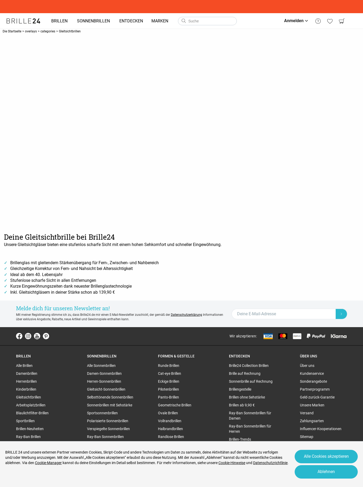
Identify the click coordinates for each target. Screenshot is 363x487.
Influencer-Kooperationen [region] (320, 429)
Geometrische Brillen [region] (174, 405)
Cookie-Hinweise (231, 463)
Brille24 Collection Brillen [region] (249, 365)
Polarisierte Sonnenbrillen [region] (107, 421)
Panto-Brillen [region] (168, 397)
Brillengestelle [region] (240, 389)
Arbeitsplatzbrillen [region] (30, 405)
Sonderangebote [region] (313, 381)
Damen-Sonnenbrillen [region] (104, 373)
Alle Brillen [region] (24, 365)
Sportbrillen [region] (25, 421)
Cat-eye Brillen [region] (169, 373)
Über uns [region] (307, 365)
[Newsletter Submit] (341, 314)
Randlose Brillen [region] (171, 437)
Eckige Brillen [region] (168, 381)
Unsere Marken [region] (312, 405)
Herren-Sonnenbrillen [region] (104, 381)
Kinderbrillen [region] (26, 389)
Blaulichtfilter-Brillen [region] (32, 413)
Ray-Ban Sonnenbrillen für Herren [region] (250, 429)
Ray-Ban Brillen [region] (28, 437)
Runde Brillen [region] (168, 365)
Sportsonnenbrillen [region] (102, 413)
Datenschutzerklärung (186, 315)
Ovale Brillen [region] (168, 413)
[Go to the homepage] (23, 21)
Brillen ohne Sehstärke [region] (247, 397)
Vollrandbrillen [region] (169, 421)
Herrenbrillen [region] (26, 381)
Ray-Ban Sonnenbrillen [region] (105, 437)
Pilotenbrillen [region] (168, 389)
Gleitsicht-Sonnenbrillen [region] (106, 389)
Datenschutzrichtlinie (270, 463)
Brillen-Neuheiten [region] (30, 429)
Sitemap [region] (306, 437)
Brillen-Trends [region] (240, 439)
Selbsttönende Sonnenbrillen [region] (110, 397)
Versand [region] (307, 413)
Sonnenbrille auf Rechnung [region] (251, 381)
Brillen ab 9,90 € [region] (242, 405)
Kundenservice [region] (312, 373)
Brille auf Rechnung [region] (244, 373)
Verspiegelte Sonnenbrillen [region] (108, 429)
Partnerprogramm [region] (315, 389)
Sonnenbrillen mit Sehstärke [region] (109, 405)
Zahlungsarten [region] (312, 421)
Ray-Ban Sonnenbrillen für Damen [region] (250, 415)
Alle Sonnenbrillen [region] (101, 365)
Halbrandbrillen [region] (170, 429)
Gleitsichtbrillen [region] (28, 397)
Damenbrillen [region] (26, 373)
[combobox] (207, 21)
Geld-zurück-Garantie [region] (317, 397)
